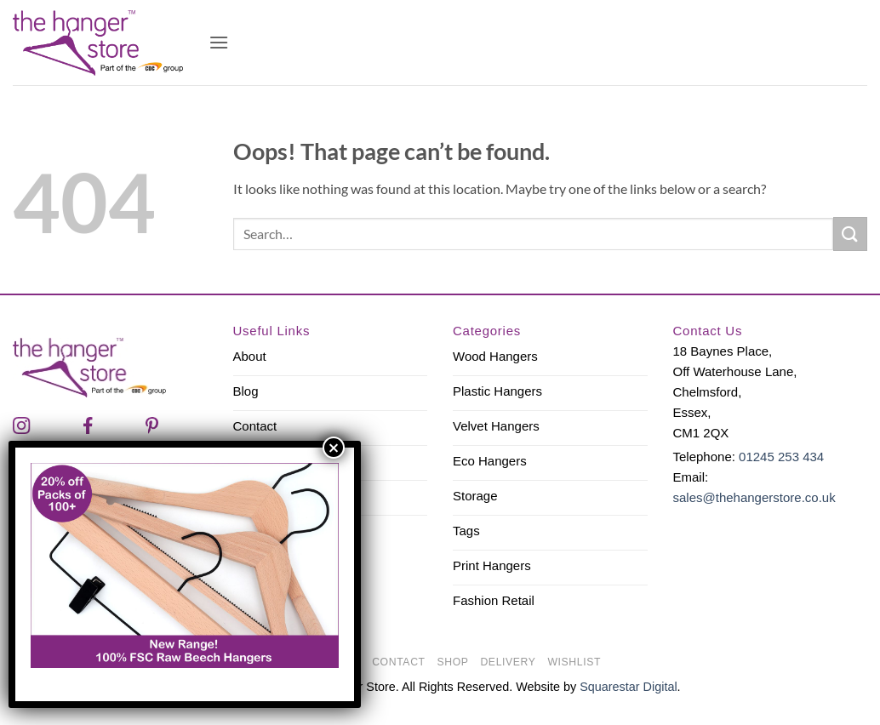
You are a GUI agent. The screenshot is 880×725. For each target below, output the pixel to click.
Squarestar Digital (628, 687)
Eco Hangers (490, 461)
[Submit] (850, 233)
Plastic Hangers (497, 391)
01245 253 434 (781, 456)
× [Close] (334, 448)
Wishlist (574, 662)
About (249, 356)
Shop (452, 662)
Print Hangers (492, 565)
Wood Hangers (495, 356)
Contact (255, 426)
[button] (219, 42)
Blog (246, 391)
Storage (475, 495)
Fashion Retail (493, 600)
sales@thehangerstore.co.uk (754, 497)
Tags (466, 530)
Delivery (507, 662)
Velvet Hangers (496, 426)
